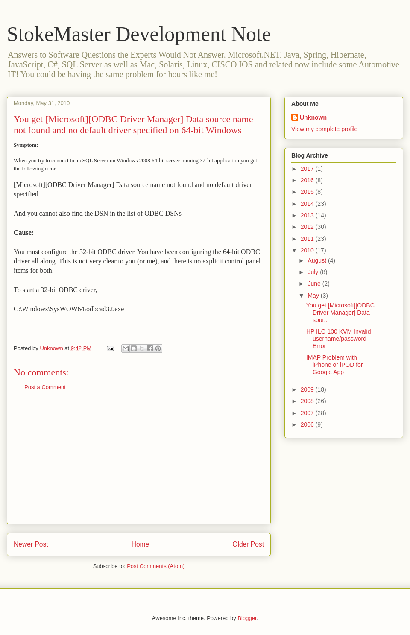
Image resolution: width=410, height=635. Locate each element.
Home (140, 544)
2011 (308, 238)
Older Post (248, 544)
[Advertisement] (139, 464)
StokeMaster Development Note (139, 34)
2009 (308, 389)
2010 (308, 250)
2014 (308, 203)
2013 (308, 215)
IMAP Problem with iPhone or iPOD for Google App (334, 364)
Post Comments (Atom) (155, 566)
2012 (308, 226)
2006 (308, 424)
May (314, 295)
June (315, 283)
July (314, 272)
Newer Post (31, 544)
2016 (308, 180)
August (318, 260)
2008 (308, 401)
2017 (308, 168)
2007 (308, 413)
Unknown (313, 117)
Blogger (246, 618)
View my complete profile (324, 129)
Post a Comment (45, 387)
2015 (308, 191)
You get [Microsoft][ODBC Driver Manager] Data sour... (340, 312)
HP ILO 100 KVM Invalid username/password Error (338, 338)
